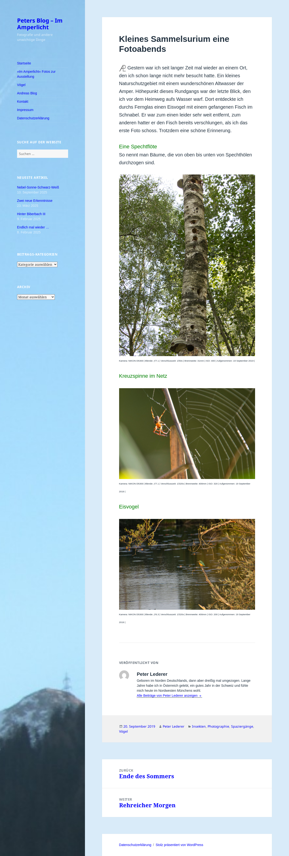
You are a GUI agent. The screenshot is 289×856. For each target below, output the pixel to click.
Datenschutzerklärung (33, 118)
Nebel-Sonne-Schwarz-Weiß (38, 187)
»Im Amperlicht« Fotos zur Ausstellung (36, 74)
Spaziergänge (242, 726)
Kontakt (22, 101)
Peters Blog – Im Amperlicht (40, 23)
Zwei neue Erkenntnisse (34, 201)
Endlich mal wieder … (33, 227)
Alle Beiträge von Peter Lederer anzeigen (167, 695)
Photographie (218, 726)
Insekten (199, 726)
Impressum (25, 110)
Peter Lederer (173, 726)
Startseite (24, 63)
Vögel (21, 85)
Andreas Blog (27, 93)
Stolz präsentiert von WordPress (179, 845)
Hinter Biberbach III (31, 214)
